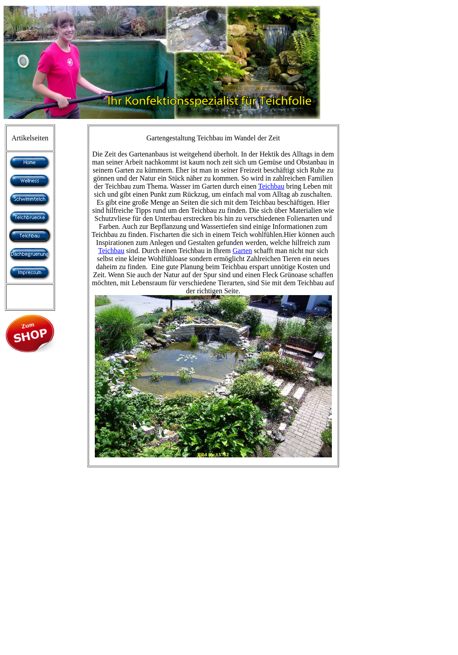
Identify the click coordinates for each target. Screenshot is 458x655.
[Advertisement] (41, 495)
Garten (242, 250)
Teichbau (271, 186)
